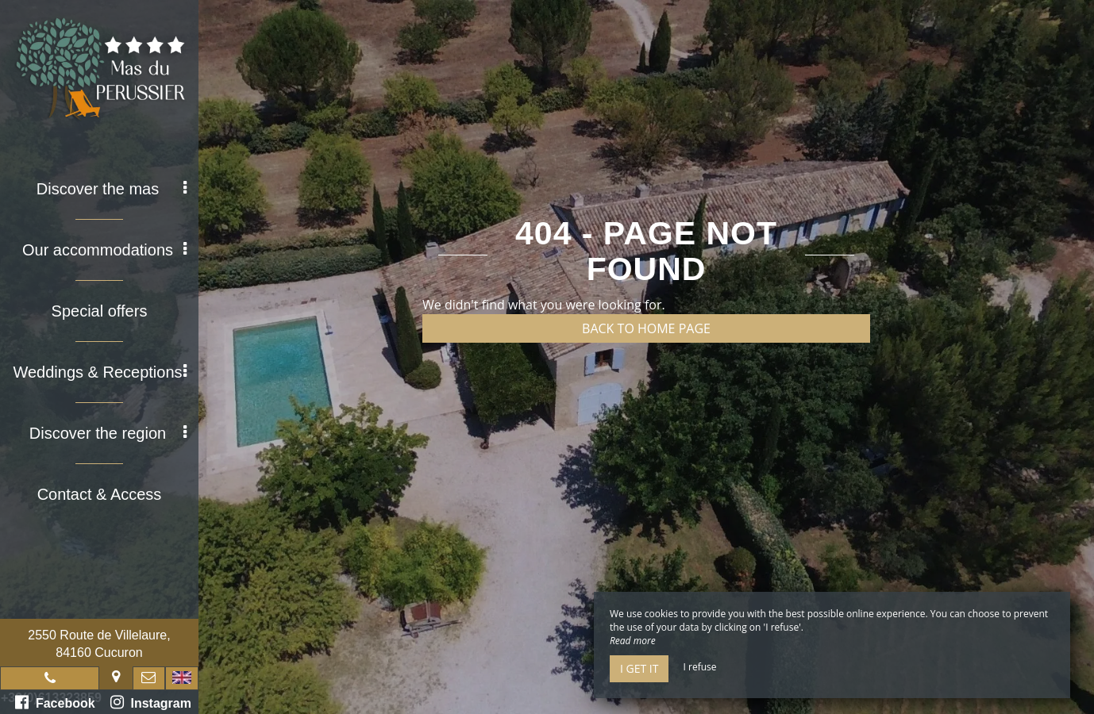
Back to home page (646, 328)
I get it (639, 668)
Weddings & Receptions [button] (100, 372)
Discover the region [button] (108, 433)
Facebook (55, 702)
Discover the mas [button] (112, 189)
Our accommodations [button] (104, 250)
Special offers (100, 311)
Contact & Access (99, 494)
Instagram (150, 702)
